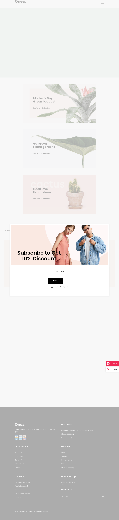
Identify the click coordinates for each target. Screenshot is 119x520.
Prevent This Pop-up (61, 287)
